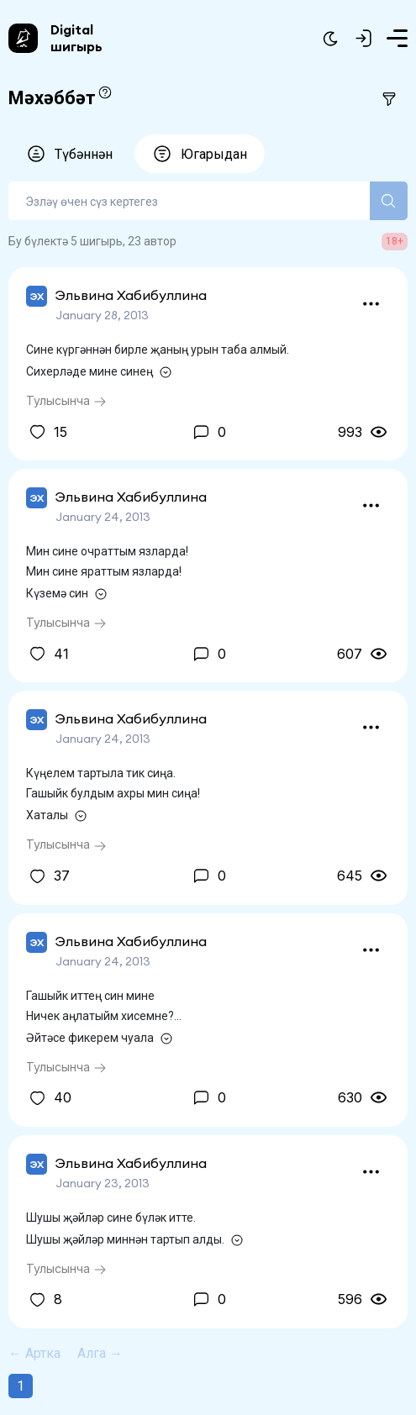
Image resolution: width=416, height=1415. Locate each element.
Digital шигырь (76, 38)
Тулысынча (66, 400)
